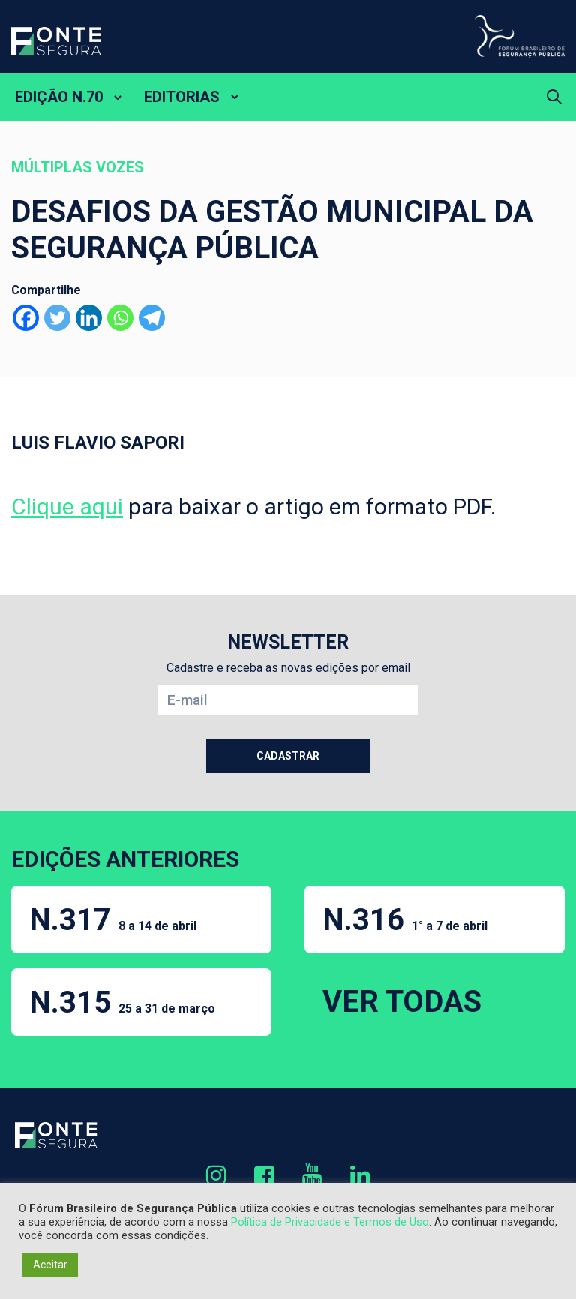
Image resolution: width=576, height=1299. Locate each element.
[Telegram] (152, 317)
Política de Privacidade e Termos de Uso (330, 1221)
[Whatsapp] (120, 317)
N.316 (405, 920)
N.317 (112, 920)
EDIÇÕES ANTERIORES (125, 859)
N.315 (122, 1002)
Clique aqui (67, 507)
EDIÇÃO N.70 (59, 97)
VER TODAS (402, 1001)
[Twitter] (57, 317)
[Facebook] (26, 317)
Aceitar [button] (50, 1264)
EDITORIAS (182, 97)
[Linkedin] (89, 317)
